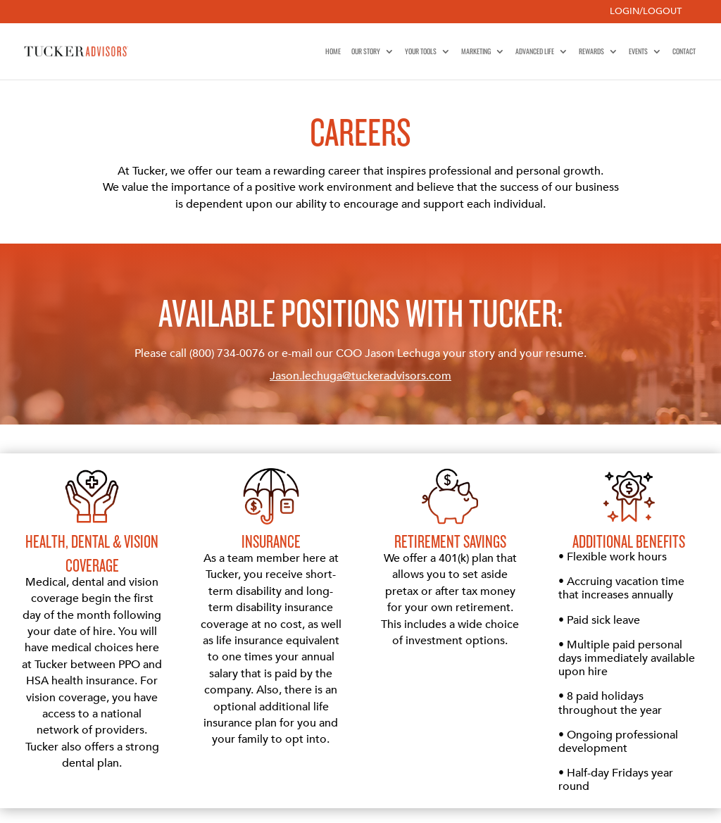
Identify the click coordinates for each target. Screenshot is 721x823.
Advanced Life (534, 51)
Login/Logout (646, 12)
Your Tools (421, 51)
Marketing (476, 51)
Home (333, 51)
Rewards (591, 51)
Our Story (365, 51)
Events (638, 51)
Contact (684, 51)
